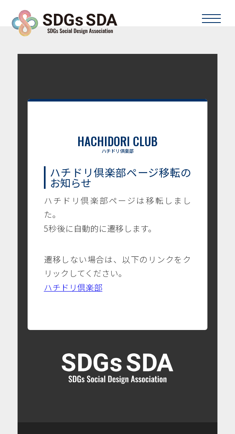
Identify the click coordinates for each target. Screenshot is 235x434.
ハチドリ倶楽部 (73, 287)
